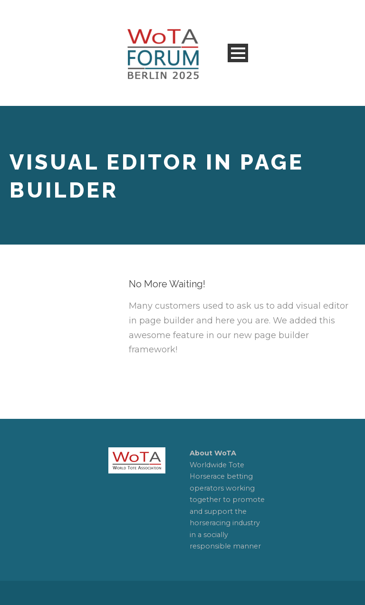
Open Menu (238, 53)
